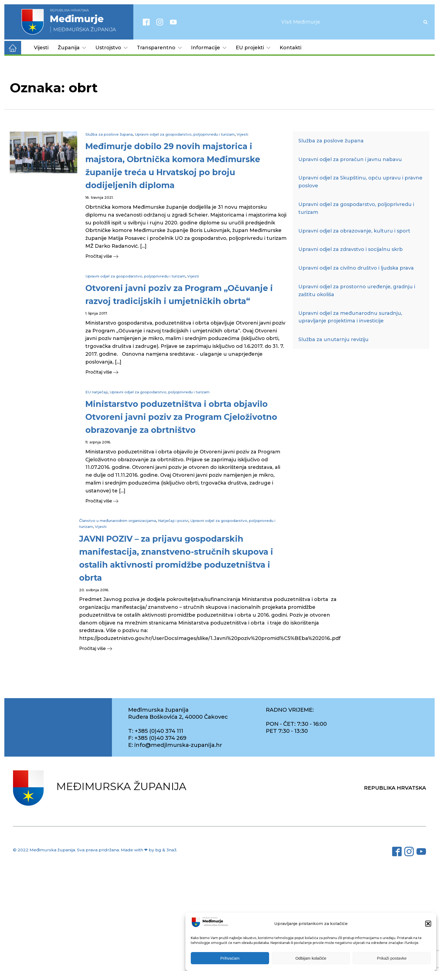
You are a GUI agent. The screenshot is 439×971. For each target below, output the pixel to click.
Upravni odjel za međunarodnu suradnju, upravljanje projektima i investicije (350, 317)
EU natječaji (96, 392)
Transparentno (159, 48)
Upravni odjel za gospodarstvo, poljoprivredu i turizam (185, 134)
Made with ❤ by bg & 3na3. (149, 849)
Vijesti (41, 48)
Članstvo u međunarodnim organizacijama (117, 520)
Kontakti (290, 48)
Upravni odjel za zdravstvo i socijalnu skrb (350, 249)
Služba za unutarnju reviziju (333, 339)
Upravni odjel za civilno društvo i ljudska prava (356, 268)
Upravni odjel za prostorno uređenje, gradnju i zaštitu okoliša (356, 290)
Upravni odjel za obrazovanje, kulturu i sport (354, 231)
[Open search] (425, 21)
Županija (72, 48)
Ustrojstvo (111, 48)
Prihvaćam (230, 958)
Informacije (209, 48)
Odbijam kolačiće (310, 958)
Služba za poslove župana (109, 134)
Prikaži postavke (391, 958)
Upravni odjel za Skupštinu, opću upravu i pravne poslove (360, 182)
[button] (428, 923)
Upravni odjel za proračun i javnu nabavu (350, 159)
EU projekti (253, 48)
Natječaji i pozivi (173, 520)
